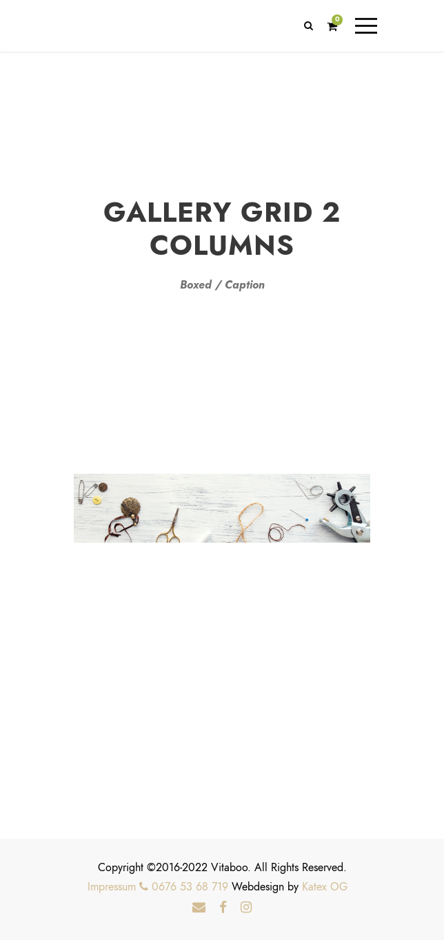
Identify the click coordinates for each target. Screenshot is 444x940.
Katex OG (324, 887)
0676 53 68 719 (183, 887)
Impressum (112, 887)
